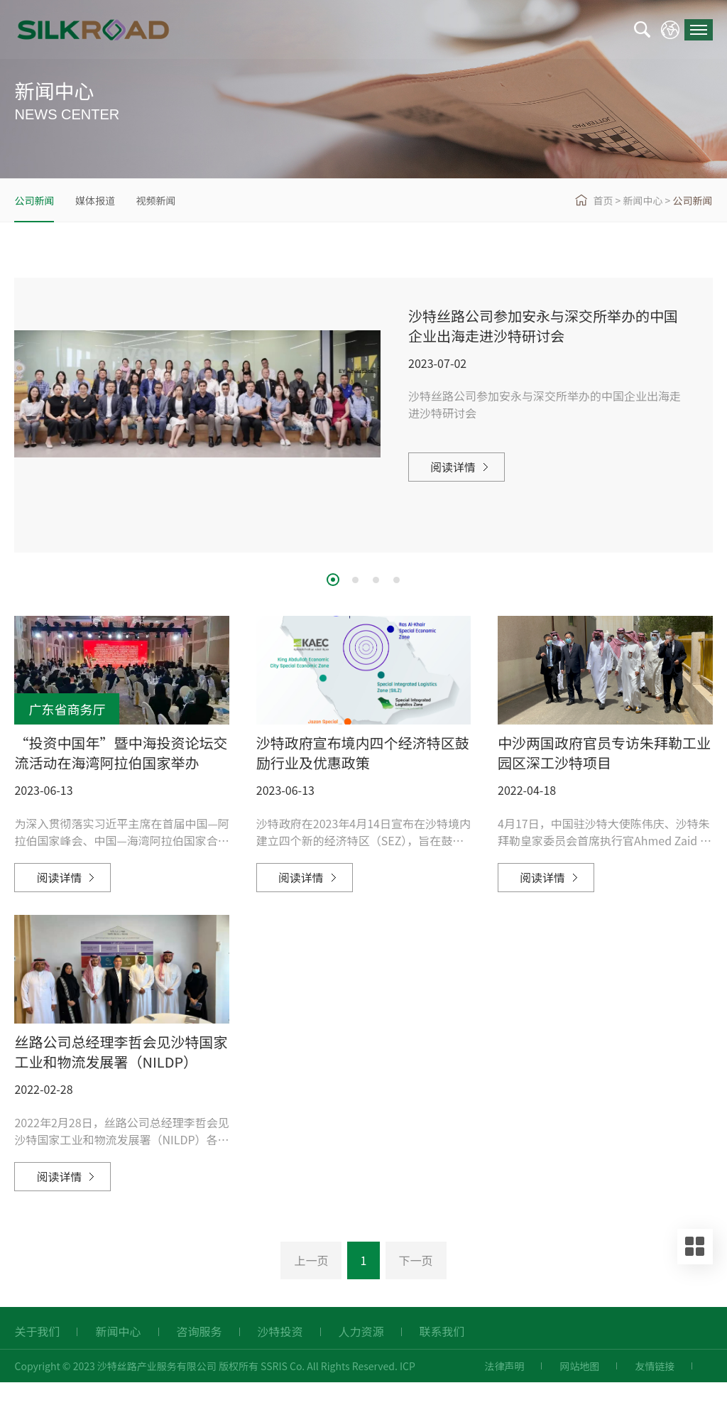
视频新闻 (155, 200)
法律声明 (504, 1389)
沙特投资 (280, 1354)
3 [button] (376, 580)
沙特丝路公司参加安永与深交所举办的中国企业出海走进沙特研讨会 (543, 325)
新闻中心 (642, 200)
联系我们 (442, 1354)
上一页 (311, 1282)
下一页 (416, 1282)
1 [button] (333, 580)
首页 (603, 200)
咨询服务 (199, 1354)
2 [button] (355, 580)
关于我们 (37, 1354)
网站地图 (579, 1389)
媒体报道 (95, 200)
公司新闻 (34, 200)
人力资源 (361, 1354)
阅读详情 (453, 466)
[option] (363, 393)
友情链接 (654, 1389)
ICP (407, 1389)
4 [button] (396, 580)
